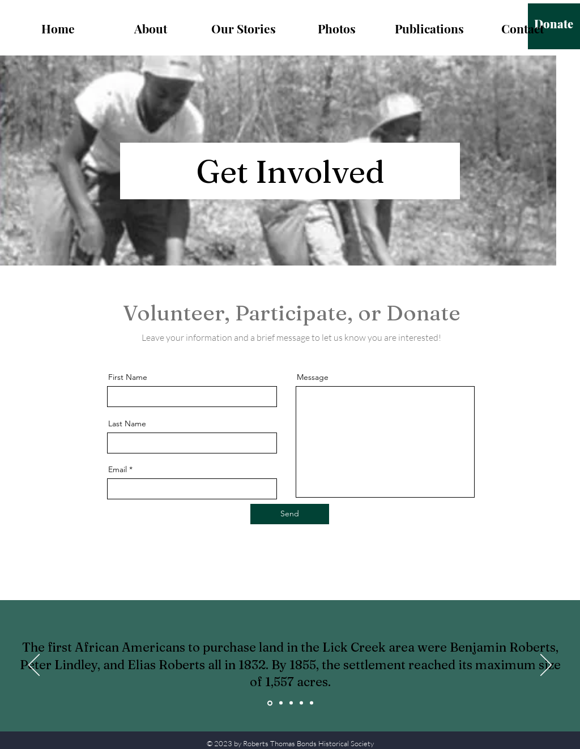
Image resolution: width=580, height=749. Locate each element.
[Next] (546, 666)
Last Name (127, 423)
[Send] (289, 514)
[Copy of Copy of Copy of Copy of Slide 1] (311, 703)
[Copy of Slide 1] (281, 703)
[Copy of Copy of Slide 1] (291, 703)
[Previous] (34, 666)
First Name (127, 377)
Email (117, 469)
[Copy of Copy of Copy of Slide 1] (301, 703)
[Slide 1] (269, 702)
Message (313, 377)
